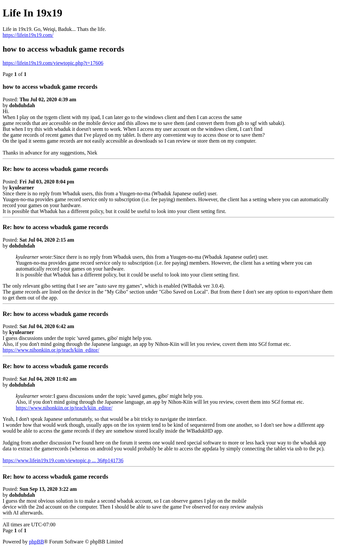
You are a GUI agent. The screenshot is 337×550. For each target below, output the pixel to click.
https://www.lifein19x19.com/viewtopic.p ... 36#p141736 (63, 460)
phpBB (36, 541)
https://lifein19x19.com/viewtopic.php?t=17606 (53, 63)
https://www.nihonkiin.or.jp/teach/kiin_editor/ (51, 350)
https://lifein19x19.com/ (28, 35)
